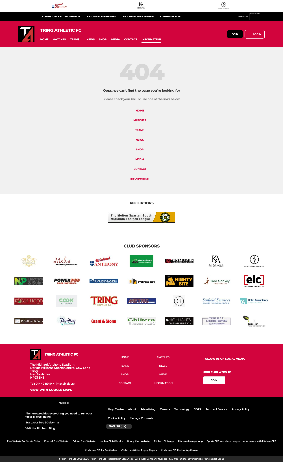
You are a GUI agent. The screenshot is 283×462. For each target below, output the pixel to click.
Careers (165, 409)
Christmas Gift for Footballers (101, 450)
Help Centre (116, 409)
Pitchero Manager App (190, 441)
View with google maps (51, 390)
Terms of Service (216, 409)
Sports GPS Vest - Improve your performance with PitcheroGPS (241, 441)
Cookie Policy (116, 418)
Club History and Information (60, 16)
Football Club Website (56, 441)
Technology (181, 409)
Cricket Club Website (84, 441)
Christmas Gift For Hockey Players (179, 450)
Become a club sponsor (138, 16)
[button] (44, 39)
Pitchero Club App (164, 441)
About (132, 409)
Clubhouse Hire (170, 16)
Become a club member (101, 16)
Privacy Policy (240, 409)
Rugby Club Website (138, 441)
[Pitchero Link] (257, 18)
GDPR (197, 409)
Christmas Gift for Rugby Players (139, 450)
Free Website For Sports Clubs (23, 441)
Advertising (148, 409)
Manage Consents (141, 418)
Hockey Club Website (111, 441)
